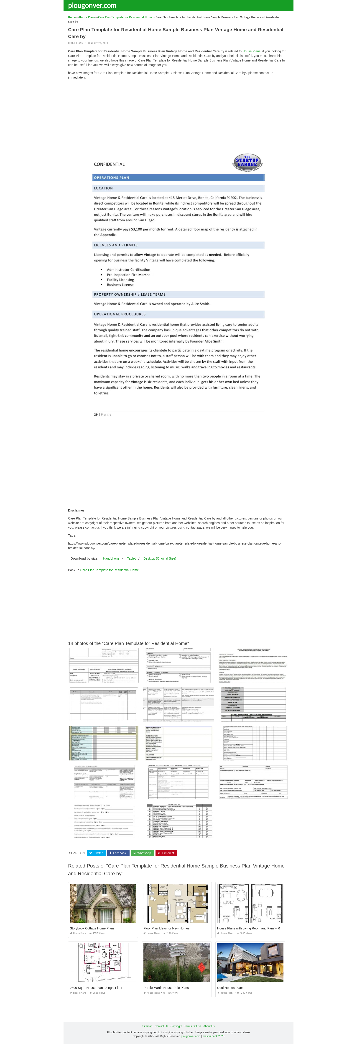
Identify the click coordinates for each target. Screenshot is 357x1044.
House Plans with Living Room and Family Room (251, 928)
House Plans (75, 43)
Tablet (131, 558)
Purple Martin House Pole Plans (166, 988)
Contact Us (161, 1026)
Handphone (111, 558)
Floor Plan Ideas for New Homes (166, 928)
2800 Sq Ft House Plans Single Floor (96, 988)
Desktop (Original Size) (159, 558)
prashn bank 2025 (213, 1036)
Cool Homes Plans (230, 988)
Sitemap (147, 1026)
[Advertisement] (178, 115)
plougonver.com (92, 5)
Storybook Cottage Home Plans (92, 928)
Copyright (176, 1026)
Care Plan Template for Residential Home (109, 570)
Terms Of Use (192, 1026)
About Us (208, 1026)
